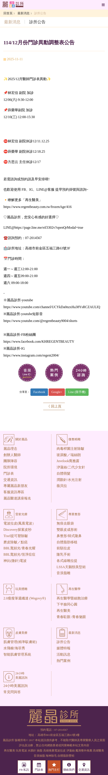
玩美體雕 (15, 589)
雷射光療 (15, 514)
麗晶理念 (10, 448)
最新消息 (23, 13)
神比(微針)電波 (15, 561)
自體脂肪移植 (67, 542)
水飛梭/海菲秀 (14, 648)
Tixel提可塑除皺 (15, 536)
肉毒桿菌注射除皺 (70, 448)
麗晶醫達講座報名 (17, 498)
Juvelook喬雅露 (68, 461)
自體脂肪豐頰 (65, 755)
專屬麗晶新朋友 (15, 486)
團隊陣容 (10, 461)
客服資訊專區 (13, 492)
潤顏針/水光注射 (69, 480)
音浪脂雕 (63, 573)
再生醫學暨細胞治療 (72, 598)
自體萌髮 (63, 473)
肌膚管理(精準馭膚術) (20, 642)
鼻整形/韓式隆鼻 (69, 536)
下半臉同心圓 (67, 604)
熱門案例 (63, 660)
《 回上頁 (54, 406)
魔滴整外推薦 (83, 750)
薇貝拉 (62, 486)
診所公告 (63, 642)
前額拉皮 (63, 548)
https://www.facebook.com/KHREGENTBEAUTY (38, 341)
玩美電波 (21, 750)
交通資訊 (10, 480)
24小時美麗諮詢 (15, 686)
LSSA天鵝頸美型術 (71, 567)
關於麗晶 (15, 439)
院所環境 (10, 467)
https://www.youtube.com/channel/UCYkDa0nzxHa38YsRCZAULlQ (51, 307)
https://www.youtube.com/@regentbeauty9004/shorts (40, 321)
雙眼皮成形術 (67, 529)
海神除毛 (51, 755)
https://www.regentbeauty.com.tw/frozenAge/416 (37, 207)
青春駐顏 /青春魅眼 (71, 617)
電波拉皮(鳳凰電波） (19, 523)
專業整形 (69, 514)
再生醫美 (63, 610)
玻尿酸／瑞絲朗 (69, 455)
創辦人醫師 (12, 455)
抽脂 (39, 750)
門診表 (8, 473)
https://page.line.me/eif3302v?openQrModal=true (48, 227)
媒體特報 (63, 648)
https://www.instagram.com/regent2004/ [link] (31, 355)
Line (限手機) (77, 392)
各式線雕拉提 (67, 561)
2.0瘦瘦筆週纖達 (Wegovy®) (24, 598)
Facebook (39, 392)
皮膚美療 (15, 632)
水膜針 (32, 750)
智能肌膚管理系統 (17, 654)
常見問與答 (12, 692)
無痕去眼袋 (65, 523)
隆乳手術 (63, 554)
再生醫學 (69, 589)
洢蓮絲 (70, 750)
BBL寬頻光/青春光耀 (19, 548)
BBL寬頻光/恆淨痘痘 (19, 554)
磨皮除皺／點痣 (15, 542)
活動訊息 (63, 654)
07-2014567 (61, 729)
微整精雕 (69, 439)
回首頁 (8, 13)
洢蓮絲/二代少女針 (71, 467)
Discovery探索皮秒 (17, 529)
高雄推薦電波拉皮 (54, 750)
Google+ (56, 392)
